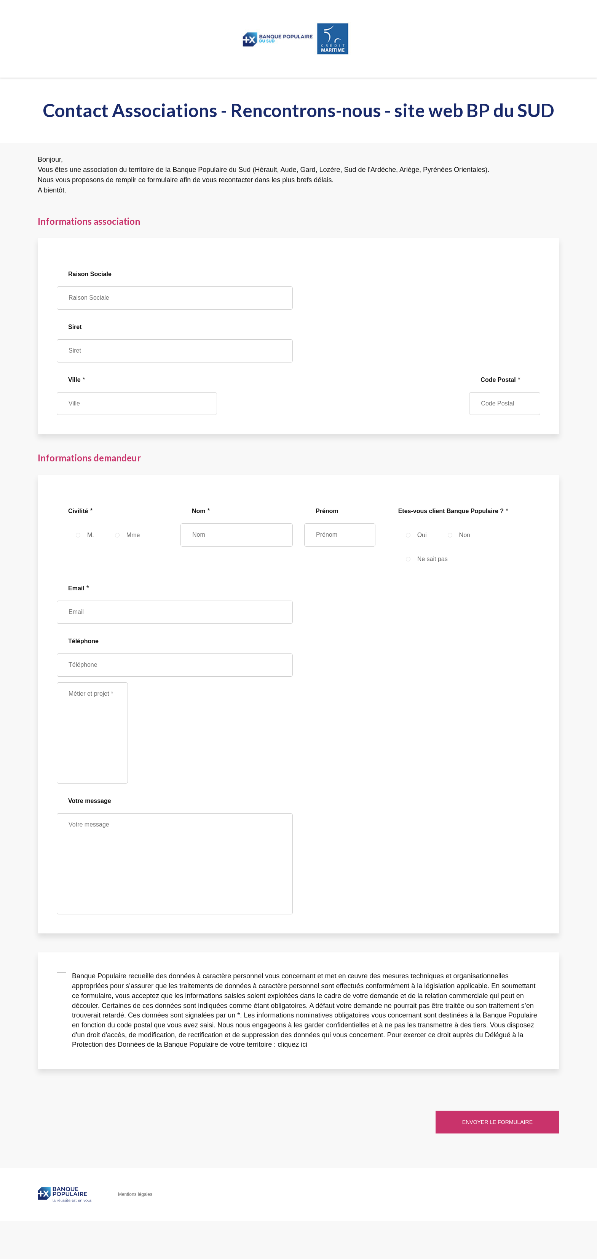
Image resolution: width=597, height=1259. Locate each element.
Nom (199, 511)
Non (464, 535)
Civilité (78, 511)
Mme (133, 535)
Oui (422, 535)
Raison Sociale (90, 274)
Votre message (89, 801)
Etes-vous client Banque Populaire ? (451, 511)
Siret (75, 327)
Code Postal (498, 380)
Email (76, 588)
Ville (74, 380)
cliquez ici (292, 1044)
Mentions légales (135, 1194)
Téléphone (83, 641)
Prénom (327, 511)
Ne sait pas (432, 559)
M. (90, 535)
